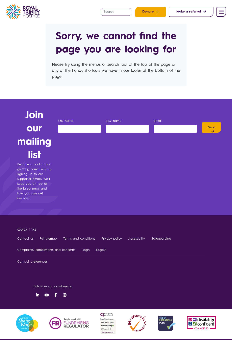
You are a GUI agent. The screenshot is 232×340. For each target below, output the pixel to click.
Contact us (25, 238)
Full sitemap (48, 238)
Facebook (56, 295)
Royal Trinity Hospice (24, 11)
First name (66, 121)
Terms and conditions (79, 238)
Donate (148, 11)
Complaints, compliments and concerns (46, 250)
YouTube (47, 295)
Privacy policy (111, 238)
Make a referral (188, 11)
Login (86, 250)
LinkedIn (37, 295)
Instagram (65, 295)
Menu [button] (221, 12)
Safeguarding (161, 238)
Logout (101, 250)
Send (211, 127)
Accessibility (136, 238)
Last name (114, 121)
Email (158, 121)
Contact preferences (32, 261)
